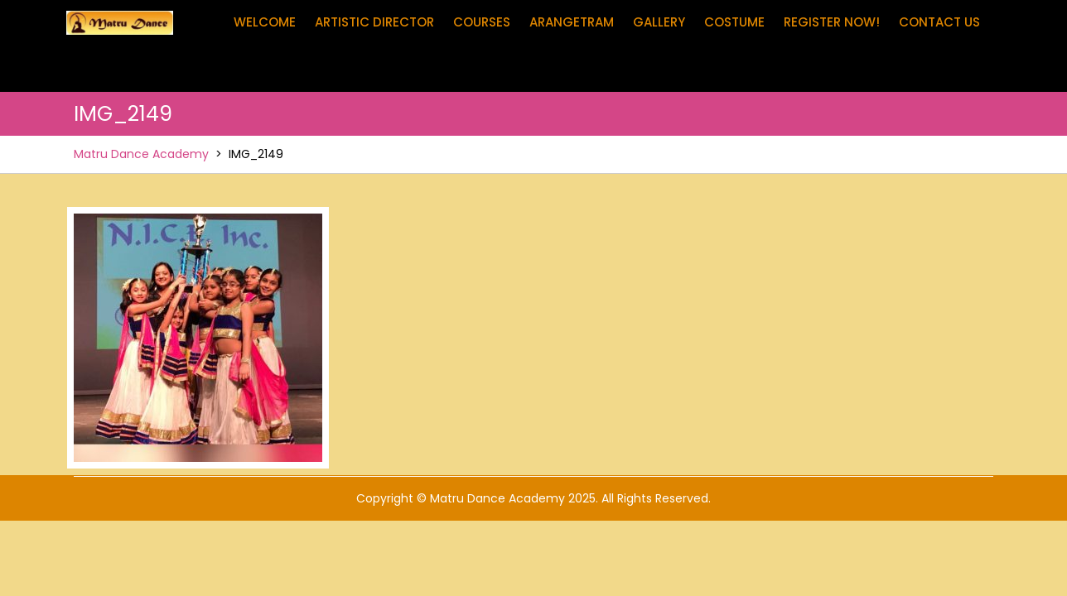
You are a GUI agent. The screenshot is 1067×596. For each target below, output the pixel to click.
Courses (481, 22)
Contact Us (939, 22)
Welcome (265, 22)
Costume (734, 22)
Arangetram (571, 22)
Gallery (659, 22)
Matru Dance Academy (141, 154)
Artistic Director (374, 22)
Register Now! (832, 22)
